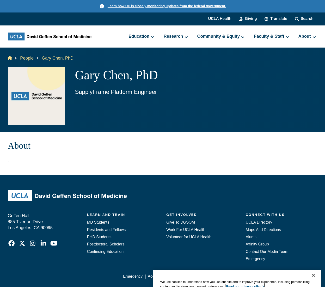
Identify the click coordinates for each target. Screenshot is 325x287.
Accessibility (158, 276)
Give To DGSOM (180, 222)
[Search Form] (304, 19)
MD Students (98, 222)
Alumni (252, 237)
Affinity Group (257, 244)
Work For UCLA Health (185, 230)
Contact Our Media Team (267, 252)
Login (271, 276)
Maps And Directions (263, 230)
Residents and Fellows (106, 230)
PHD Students (99, 237)
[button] (276, 19)
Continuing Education (105, 252)
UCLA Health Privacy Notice (238, 276)
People (27, 58)
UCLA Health (219, 19)
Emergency (255, 259)
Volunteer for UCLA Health (189, 237)
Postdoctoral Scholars (105, 244)
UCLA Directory (259, 222)
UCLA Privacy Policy (191, 276)
